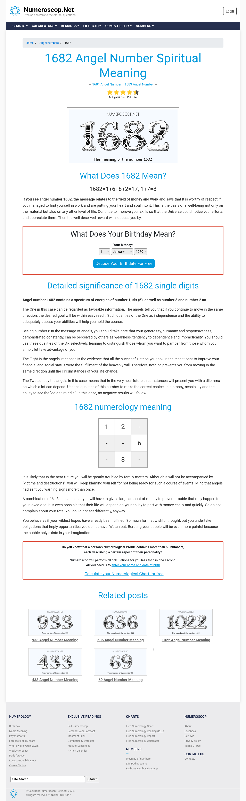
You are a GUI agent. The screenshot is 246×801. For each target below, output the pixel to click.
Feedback (190, 731)
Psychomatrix (17, 735)
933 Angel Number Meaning (55, 640)
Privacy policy (192, 740)
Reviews (189, 735)
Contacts (189, 758)
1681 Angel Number (106, 84)
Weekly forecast (18, 750)
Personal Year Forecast (81, 731)
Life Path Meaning (137, 763)
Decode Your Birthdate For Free (124, 263)
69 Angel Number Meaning (120, 680)
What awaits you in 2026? (24, 745)
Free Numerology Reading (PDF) (145, 731)
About (188, 726)
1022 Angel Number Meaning (186, 640)
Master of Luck (76, 735)
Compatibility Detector (81, 740)
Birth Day (14, 726)
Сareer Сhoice (17, 765)
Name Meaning (18, 731)
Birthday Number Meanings (142, 768)
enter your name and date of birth (136, 565)
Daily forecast (17, 755)
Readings (69, 26)
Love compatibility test (22, 760)
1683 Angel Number (139, 84)
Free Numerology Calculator (142, 740)
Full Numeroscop (78, 726)
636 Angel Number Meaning (120, 640)
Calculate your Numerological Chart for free (123, 573)
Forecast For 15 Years (22, 740)
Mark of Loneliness (79, 745)
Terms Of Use (192, 745)
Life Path (91, 26)
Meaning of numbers (138, 758)
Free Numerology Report (140, 735)
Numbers (143, 26)
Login (230, 11)
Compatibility (117, 26)
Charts (19, 26)
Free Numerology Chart (140, 726)
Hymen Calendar (77, 750)
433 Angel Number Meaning (55, 680)
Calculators (43, 26)
